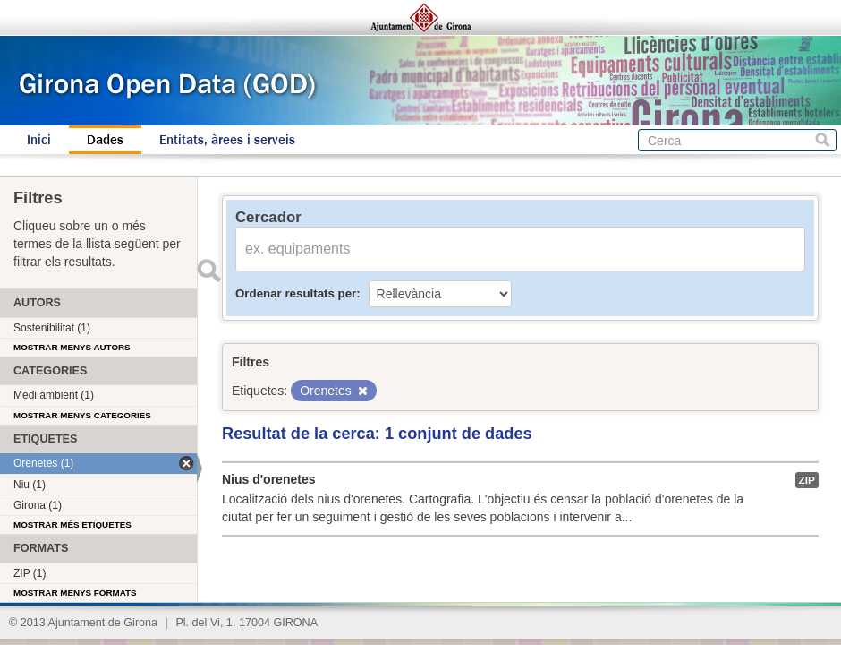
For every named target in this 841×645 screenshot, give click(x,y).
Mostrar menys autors (72, 347)
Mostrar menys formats (75, 593)
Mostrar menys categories (82, 415)
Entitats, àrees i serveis (227, 140)
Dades (105, 140)
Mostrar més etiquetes (72, 524)
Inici (39, 140)
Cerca (822, 140)
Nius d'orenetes (268, 479)
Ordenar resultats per (295, 293)
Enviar (208, 270)
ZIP (807, 480)
